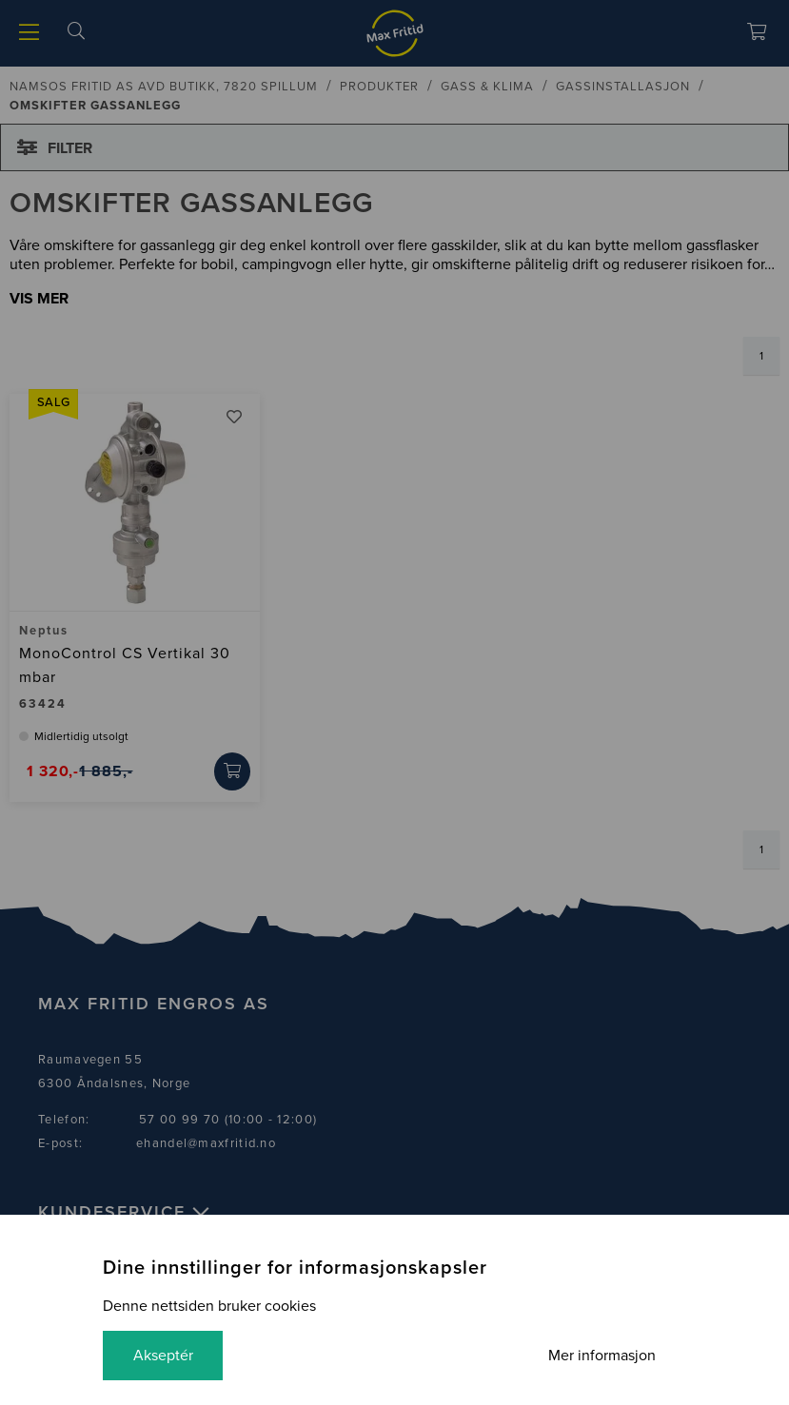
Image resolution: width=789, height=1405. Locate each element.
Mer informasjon (602, 1355)
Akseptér (163, 1355)
